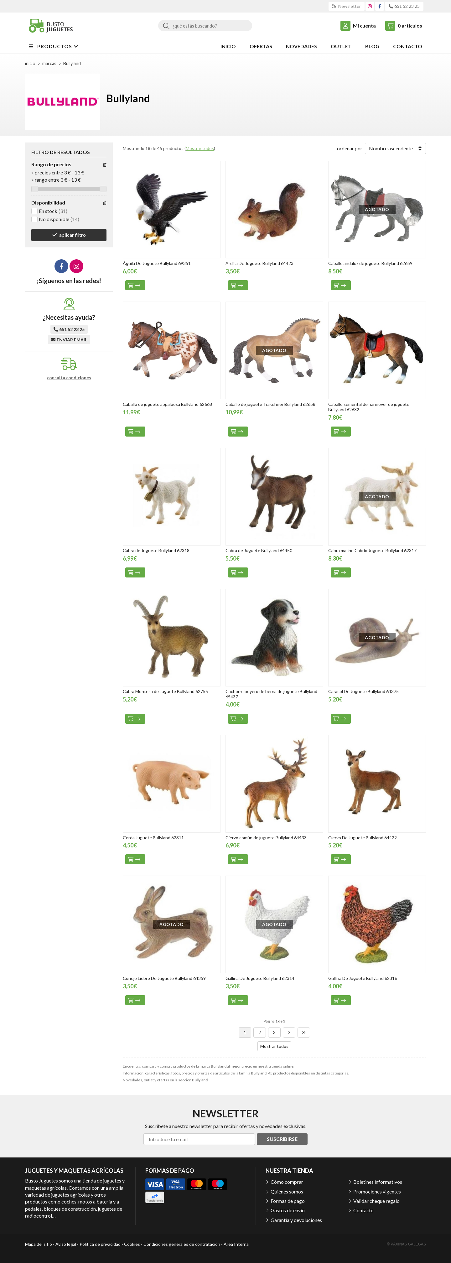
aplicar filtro (72, 235)
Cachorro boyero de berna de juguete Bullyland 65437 (271, 694)
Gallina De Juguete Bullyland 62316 (362, 978)
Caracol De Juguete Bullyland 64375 (363, 691)
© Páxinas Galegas (406, 1244)
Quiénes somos (287, 1191)
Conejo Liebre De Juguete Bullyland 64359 (164, 978)
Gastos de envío (288, 1210)
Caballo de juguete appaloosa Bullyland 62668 (167, 404)
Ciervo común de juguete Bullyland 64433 (266, 837)
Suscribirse (282, 1139)
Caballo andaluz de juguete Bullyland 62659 (370, 263)
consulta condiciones (69, 377)
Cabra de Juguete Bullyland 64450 (259, 550)
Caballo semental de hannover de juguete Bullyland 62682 (368, 406)
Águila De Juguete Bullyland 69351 (157, 263)
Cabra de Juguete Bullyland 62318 (156, 550)
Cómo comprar (287, 1182)
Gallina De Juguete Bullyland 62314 (260, 978)
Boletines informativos (377, 1182)
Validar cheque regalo (376, 1201)
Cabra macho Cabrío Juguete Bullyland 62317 (372, 550)
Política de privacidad (100, 1244)
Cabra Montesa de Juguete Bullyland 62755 (165, 691)
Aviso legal (65, 1244)
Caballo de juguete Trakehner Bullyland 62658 (270, 404)
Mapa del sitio (38, 1244)
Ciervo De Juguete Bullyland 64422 (362, 837)
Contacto (363, 1210)
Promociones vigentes (377, 1191)
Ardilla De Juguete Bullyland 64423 (259, 263)
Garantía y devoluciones (296, 1220)
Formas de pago (288, 1201)
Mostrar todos (200, 148)
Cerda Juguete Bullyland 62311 (153, 837)
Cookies (132, 1244)
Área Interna (236, 1244)
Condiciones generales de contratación (181, 1244)
